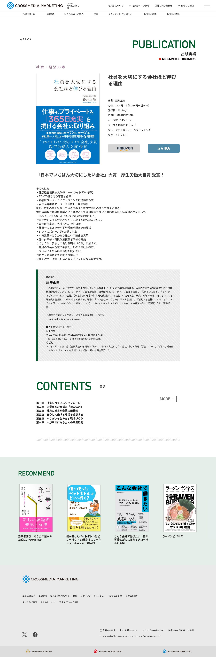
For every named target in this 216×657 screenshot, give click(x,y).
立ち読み (163, 148)
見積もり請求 (186, 5)
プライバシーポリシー (152, 630)
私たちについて (115, 5)
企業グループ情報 (139, 5)
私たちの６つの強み (74, 14)
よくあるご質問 (29, 602)
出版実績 (50, 14)
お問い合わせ (163, 5)
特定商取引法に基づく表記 (181, 630)
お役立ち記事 (150, 14)
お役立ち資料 (173, 14)
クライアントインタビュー (120, 14)
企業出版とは (29, 14)
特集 (96, 14)
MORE (165, 399)
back (27, 39)
